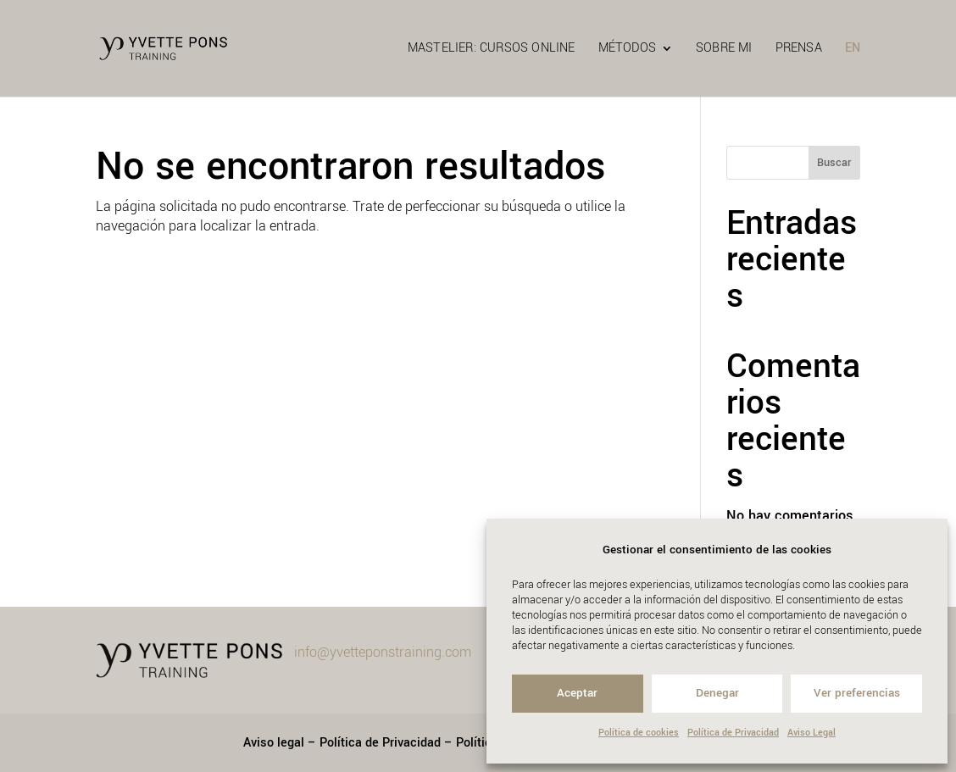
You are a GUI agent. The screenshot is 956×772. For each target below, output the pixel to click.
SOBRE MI (724, 49)
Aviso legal (273, 743)
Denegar (717, 693)
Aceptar (577, 693)
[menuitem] (852, 69)
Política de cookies (638, 732)
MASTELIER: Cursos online (491, 49)
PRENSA (798, 49)
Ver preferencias (857, 693)
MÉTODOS (627, 49)
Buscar (834, 162)
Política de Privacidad (733, 732)
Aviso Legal (811, 732)
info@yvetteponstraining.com (382, 652)
